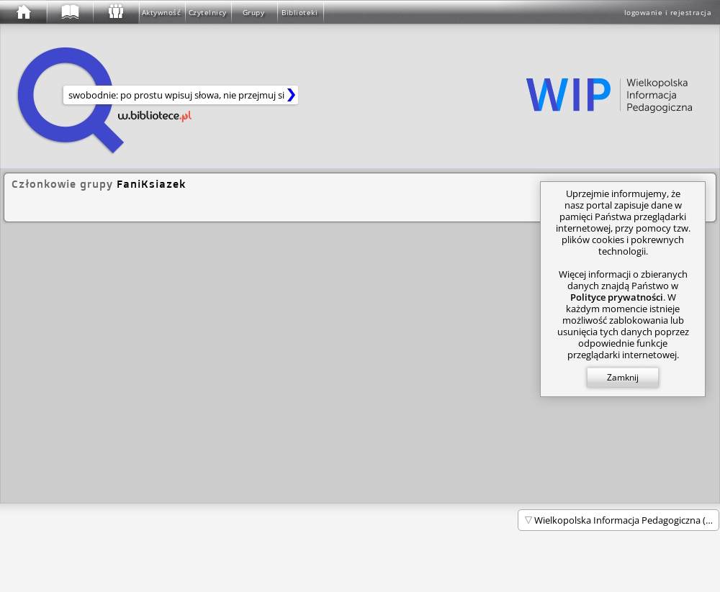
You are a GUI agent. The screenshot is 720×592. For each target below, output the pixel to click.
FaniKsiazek (151, 184)
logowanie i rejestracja (668, 12)
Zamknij (623, 377)
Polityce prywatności (616, 297)
